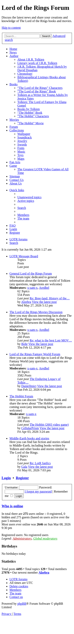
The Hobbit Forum (21, 396)
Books (13, 84)
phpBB (21, 603)
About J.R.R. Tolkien (30, 59)
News (13, 52)
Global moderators (45, 538)
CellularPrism (30, 428)
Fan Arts (14, 162)
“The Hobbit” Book (29, 112)
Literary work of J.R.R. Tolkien (37, 63)
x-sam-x (32, 287)
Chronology (24, 73)
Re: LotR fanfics (40, 463)
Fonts (20, 148)
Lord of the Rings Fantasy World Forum (34, 354)
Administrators (22, 538)
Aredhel (44, 287)
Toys (20, 155)
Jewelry (22, 141)
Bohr (24, 344)
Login (6, 478)
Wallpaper (23, 134)
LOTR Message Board (23, 256)
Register (22, 478)
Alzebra (26, 302)
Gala (24, 466)
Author (13, 56)
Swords (22, 144)
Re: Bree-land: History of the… (50, 298)
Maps (20, 158)
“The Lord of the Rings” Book (36, 91)
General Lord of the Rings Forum (30, 273)
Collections (16, 130)
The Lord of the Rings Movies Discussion (35, 312)
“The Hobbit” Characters (33, 116)
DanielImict (28, 386)
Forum (13, 126)
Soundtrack (24, 137)
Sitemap (14, 176)
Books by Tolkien (28, 109)
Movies (14, 119)
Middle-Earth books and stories (29, 438)
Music (21, 151)
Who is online (12, 506)
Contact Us (16, 180)
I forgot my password (38, 491)
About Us (15, 183)
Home (13, 49)
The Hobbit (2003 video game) (49, 424)
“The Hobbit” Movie (30, 123)
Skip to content (11, 27)
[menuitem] (29, 197)
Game (13, 165)
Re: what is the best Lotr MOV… (51, 340)
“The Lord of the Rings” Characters (40, 88)
